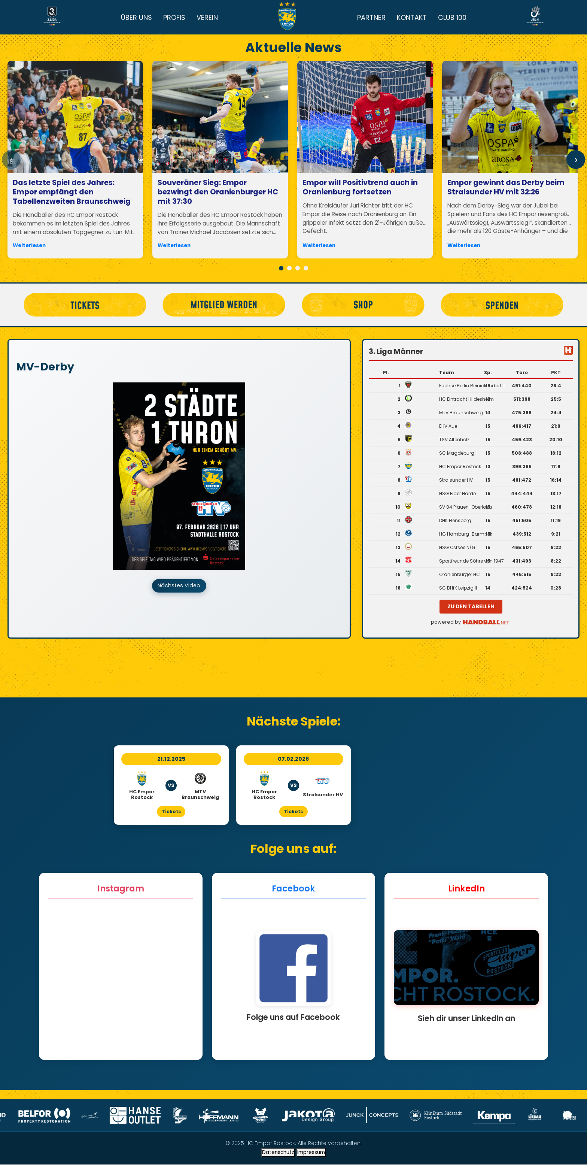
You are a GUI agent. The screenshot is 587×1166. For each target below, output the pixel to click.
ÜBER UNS (136, 17)
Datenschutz (278, 1153)
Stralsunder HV (456, 480)
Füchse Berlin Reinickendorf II (472, 385)
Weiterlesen (29, 245)
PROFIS (174, 17)
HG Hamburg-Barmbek (465, 534)
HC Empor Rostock (460, 466)
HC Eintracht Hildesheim (466, 399)
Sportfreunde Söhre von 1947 (471, 561)
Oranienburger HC (459, 574)
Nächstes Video (179, 586)
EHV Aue (448, 426)
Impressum (311, 1153)
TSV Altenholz (454, 439)
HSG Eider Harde (457, 493)
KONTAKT (412, 17)
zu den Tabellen (471, 606)
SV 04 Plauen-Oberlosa (465, 507)
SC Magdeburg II (458, 453)
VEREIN (207, 17)
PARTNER (371, 17)
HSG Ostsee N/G (457, 547)
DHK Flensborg (455, 520)
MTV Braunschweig (461, 412)
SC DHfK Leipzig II (458, 588)
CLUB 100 (452, 17)
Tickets (171, 812)
